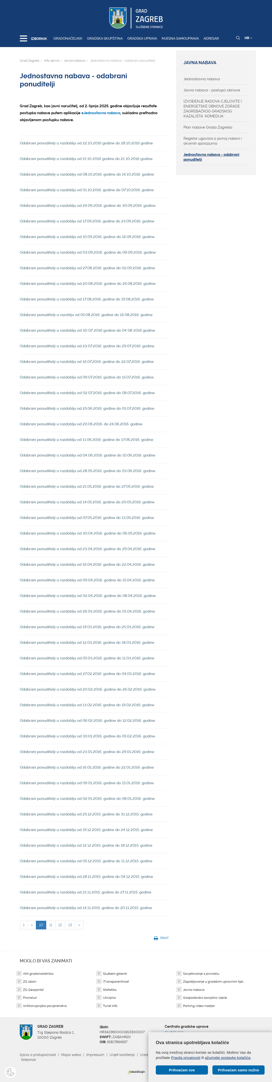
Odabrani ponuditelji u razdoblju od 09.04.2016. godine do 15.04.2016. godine (87, 580)
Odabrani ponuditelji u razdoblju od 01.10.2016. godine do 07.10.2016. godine (87, 190)
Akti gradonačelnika (38, 973)
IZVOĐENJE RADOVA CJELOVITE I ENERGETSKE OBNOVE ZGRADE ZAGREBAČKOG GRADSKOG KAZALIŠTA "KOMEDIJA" (212, 108)
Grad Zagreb (29, 60)
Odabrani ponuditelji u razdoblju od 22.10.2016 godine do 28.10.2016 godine (86, 143)
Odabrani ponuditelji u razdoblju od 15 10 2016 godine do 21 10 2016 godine (86, 159)
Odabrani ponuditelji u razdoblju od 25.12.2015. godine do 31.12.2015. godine (86, 814)
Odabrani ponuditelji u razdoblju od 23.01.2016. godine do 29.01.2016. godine (87, 752)
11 (50, 925)
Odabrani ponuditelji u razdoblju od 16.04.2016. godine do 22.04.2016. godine (87, 564)
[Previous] (31, 925)
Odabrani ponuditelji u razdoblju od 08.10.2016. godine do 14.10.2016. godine (87, 174)
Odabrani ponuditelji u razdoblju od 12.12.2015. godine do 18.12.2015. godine (86, 845)
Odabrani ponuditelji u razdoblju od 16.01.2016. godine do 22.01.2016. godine (87, 767)
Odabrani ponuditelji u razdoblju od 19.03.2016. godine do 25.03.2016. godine (87, 627)
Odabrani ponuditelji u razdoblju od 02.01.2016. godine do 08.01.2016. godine (87, 798)
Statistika (109, 990)
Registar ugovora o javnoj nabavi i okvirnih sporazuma (212, 141)
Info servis (51, 60)
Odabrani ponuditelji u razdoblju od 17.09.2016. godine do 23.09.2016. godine (87, 221)
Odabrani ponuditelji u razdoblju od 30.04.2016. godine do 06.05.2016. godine (88, 533)
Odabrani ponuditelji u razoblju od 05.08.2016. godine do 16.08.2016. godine (86, 315)
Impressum (95, 1055)
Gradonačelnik (67, 38)
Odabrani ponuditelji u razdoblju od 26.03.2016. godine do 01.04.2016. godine (87, 611)
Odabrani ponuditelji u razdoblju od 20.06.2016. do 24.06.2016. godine (81, 424)
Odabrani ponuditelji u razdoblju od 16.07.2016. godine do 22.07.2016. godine (87, 361)
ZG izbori (29, 981)
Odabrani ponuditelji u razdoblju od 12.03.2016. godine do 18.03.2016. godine (87, 642)
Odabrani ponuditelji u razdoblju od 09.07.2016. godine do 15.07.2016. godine (87, 377)
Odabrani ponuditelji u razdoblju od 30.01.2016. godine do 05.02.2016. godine (87, 736)
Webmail (28, 1060)
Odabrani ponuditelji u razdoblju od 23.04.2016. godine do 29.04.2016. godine (87, 549)
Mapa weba (71, 1055)
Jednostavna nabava (201, 79)
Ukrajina (109, 998)
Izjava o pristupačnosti (38, 1055)
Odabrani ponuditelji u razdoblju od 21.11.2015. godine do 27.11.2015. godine (85, 892)
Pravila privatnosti (185, 1057)
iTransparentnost (116, 981)
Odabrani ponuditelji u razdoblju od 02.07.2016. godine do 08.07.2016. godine (87, 393)
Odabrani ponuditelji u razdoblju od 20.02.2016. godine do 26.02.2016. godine (88, 689)
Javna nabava (74, 60)
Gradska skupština (105, 38)
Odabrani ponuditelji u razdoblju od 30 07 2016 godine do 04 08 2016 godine (87, 330)
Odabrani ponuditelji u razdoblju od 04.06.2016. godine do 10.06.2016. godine (87, 455)
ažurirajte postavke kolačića (227, 1057)
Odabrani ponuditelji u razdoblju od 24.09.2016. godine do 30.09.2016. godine (88, 205)
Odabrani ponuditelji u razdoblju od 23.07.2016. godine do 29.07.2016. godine (87, 346)
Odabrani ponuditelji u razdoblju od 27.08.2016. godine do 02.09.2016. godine (87, 268)
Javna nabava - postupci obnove (211, 90)
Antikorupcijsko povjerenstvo (45, 1006)
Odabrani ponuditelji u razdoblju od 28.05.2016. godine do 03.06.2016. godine (87, 471)
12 (60, 925)
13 (70, 925)
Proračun (30, 998)
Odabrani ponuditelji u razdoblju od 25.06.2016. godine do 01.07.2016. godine (87, 408)
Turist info (110, 1006)
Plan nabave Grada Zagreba (207, 127)
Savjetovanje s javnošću (201, 973)
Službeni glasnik (115, 973)
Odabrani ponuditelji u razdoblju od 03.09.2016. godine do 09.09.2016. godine (88, 252)
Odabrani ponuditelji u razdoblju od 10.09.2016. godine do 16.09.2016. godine (87, 237)
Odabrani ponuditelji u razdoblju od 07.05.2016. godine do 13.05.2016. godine (87, 517)
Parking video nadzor (199, 1006)
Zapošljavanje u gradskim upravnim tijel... (214, 981)
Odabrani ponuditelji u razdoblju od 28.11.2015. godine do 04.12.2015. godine (86, 876)
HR (248, 38)
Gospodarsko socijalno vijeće (205, 998)
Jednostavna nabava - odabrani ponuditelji (211, 157)
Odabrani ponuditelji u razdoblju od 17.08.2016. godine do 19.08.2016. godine (87, 299)
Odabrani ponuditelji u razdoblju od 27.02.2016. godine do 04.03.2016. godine (87, 674)
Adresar (211, 38)
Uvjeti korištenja (122, 1055)
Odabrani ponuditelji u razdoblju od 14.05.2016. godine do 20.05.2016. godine (87, 502)
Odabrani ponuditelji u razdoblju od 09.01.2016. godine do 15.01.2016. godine (87, 783)
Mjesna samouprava (180, 38)
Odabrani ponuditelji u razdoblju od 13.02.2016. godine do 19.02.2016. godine (87, 705)
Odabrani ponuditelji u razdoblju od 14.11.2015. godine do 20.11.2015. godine (86, 908)
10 (41, 925)
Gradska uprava (142, 38)
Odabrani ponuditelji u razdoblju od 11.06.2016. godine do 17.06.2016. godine (86, 439)
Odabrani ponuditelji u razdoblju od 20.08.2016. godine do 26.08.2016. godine (88, 283)
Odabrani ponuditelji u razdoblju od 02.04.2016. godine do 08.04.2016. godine (88, 596)
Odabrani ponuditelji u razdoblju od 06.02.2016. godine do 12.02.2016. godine (87, 720)
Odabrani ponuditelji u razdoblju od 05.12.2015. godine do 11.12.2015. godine (86, 861)
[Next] (79, 925)
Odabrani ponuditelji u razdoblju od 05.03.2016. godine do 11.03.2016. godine (87, 658)
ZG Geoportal (33, 990)
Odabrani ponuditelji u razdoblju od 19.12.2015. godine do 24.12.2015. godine (86, 830)
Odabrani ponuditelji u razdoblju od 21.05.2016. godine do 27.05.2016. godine (87, 486)
